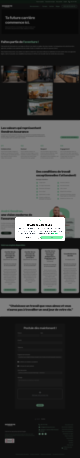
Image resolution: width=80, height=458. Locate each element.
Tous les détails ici (56, 233)
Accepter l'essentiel (28, 237)
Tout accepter (52, 237)
